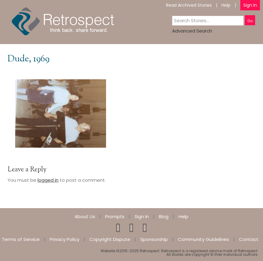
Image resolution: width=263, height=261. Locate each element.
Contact (248, 239)
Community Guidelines (203, 239)
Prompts (115, 216)
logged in (48, 180)
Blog (163, 216)
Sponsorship (154, 239)
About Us (85, 216)
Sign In (250, 5)
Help (226, 5)
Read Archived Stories (189, 5)
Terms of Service (21, 239)
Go (250, 20)
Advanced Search (192, 31)
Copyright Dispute (109, 239)
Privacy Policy (64, 239)
